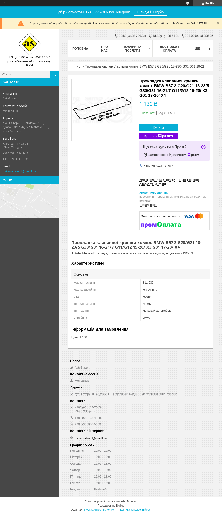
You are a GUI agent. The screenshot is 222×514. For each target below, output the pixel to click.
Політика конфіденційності (135, 509)
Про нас (104, 48)
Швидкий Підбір (150, 12)
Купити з (158, 136)
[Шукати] (54, 74)
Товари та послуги (132, 48)
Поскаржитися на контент (100, 509)
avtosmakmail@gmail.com (20, 171)
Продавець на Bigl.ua (111, 505)
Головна (80, 48)
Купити (158, 127)
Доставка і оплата (169, 48)
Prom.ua (132, 501)
